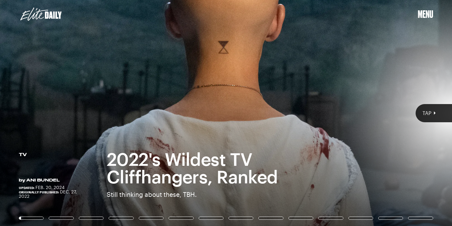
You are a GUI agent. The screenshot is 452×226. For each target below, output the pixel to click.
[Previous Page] (74, 113)
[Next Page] (300, 113)
